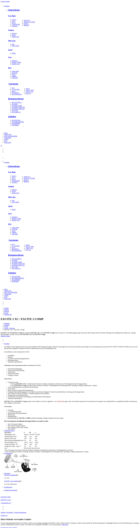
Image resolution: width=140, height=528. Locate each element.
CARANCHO (16, 24)
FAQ (5, 141)
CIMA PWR (15, 71)
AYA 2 (14, 21)
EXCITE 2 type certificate (11, 481)
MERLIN (26, 25)
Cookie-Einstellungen (20, 512)
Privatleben (9, 512)
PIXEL (14, 53)
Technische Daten (9, 430)
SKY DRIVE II (16, 112)
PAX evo (28, 93)
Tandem (11, 30)
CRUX (28, 88)
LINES (6, 139)
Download (7, 473)
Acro (10, 57)
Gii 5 (13, 88)
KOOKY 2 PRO (16, 62)
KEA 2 (14, 23)
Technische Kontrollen (10, 490)
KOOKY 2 (15, 60)
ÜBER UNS (7, 134)
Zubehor (12, 116)
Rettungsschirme (16, 99)
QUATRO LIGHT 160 (18, 107)
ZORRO (14, 76)
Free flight (12, 16)
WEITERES (15, 125)
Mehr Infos (65, 524)
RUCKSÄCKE (16, 120)
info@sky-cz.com (6, 500)
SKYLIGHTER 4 (17, 94)
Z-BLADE (15, 78)
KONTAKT (7, 142)
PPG (9, 68)
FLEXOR (14, 73)
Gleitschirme (14, 10)
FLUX (13, 74)
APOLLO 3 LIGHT (29, 22)
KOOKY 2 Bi (16, 64)
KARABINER (16, 123)
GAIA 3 (14, 19)
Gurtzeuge (13, 84)
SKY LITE (15, 110)
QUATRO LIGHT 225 (18, 109)
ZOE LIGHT (15, 46)
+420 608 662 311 (6, 503)
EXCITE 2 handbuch (10, 475)
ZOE (13, 44)
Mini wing (11, 41)
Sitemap (3, 512)
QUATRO (15, 104)
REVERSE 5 (15, 92)
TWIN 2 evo (29, 92)
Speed (10, 50)
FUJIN (14, 35)
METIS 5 (14, 33)
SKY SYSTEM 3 (17, 102)
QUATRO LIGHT (17, 105)
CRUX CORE (30, 90)
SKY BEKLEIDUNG (18, 122)
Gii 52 (13, 91)
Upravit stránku (5, 1)
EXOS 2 (26, 23)
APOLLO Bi (15, 37)
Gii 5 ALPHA (16, 89)
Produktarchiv (8, 487)
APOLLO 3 (27, 20)
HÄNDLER (7, 138)
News (6, 133)
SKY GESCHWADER (10, 136)
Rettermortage (8, 453)
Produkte (6, 6)
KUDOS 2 (15, 26)
